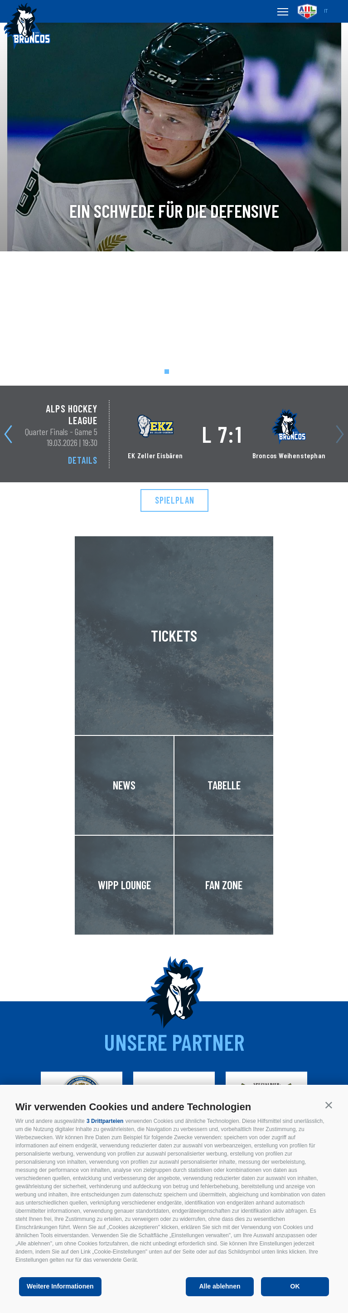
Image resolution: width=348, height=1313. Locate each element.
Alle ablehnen (219, 1286)
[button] (329, 1105)
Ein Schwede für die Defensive (174, 210)
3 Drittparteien (105, 1121)
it (326, 11)
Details (82, 460)
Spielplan (174, 500)
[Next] (10, 434)
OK (295, 1286)
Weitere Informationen (60, 1286)
